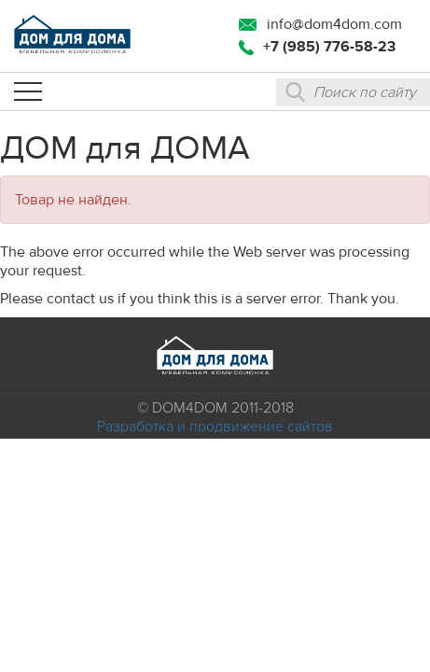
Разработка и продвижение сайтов (215, 426)
